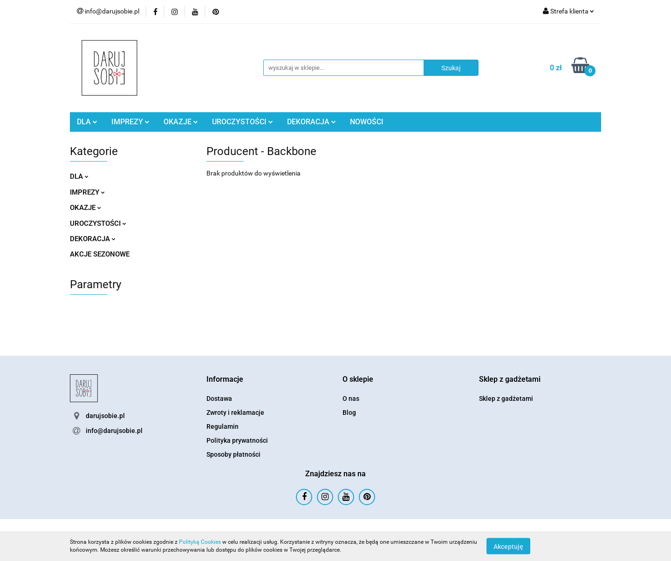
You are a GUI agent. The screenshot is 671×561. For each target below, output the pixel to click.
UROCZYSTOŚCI (242, 121)
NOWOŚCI (366, 121)
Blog (349, 412)
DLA (87, 121)
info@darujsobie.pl (114, 430)
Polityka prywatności (237, 440)
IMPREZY (130, 121)
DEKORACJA (311, 121)
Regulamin (222, 426)
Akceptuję (508, 546)
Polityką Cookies (200, 542)
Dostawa (219, 398)
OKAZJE (181, 121)
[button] (224, 379)
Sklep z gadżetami (506, 398)
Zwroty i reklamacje (235, 412)
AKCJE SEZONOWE (100, 254)
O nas (350, 398)
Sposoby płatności (233, 454)
